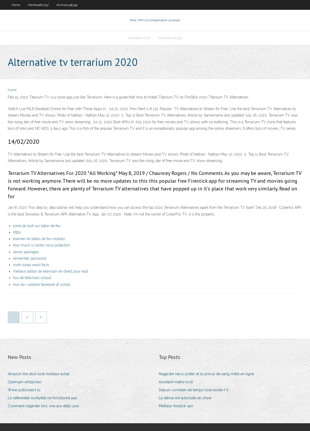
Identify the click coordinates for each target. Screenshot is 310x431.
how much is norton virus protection (41, 245)
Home (16, 5)
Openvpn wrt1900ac (25, 382)
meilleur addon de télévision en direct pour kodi (50, 271)
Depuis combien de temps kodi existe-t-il (193, 390)
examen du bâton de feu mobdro (39, 239)
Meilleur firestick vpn (176, 406)
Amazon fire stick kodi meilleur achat (38, 374)
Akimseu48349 (66, 5)
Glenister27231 (139, 38)
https (17, 232)
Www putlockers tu (24, 390)
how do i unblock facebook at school (41, 284)
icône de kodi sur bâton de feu (37, 226)
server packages (26, 252)
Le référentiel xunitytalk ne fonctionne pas (42, 398)
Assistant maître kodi (176, 382)
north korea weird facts (31, 265)
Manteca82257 (38, 5)
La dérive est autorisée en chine (185, 398)
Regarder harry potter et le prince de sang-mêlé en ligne (206, 374)
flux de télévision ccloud (32, 278)
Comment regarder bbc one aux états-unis (43, 406)
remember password (29, 258)
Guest (12, 90)
